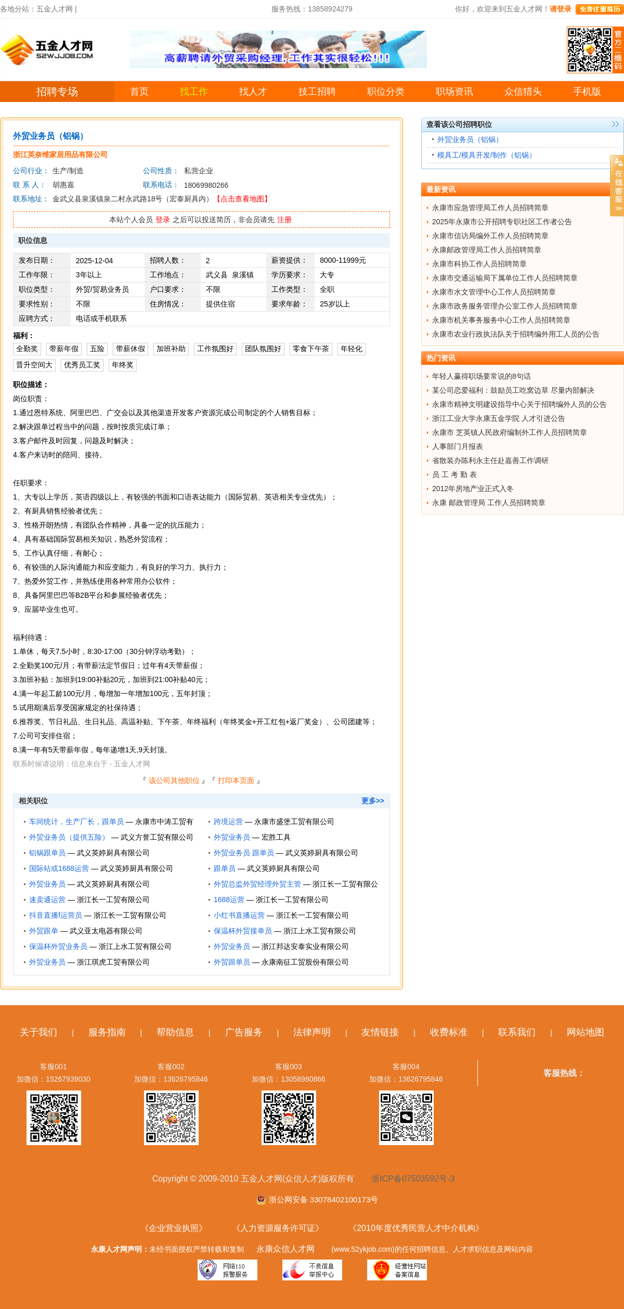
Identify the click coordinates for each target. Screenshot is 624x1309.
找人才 (253, 91)
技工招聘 (317, 91)
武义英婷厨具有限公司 (113, 853)
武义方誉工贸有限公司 (157, 837)
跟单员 (225, 868)
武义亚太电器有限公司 (106, 931)
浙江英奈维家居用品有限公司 (60, 154)
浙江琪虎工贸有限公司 (113, 962)
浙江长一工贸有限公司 (113, 899)
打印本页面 (236, 780)
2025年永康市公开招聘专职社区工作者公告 (502, 221)
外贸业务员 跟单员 (244, 853)
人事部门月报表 (457, 446)
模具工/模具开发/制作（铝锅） (486, 155)
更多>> (372, 801)
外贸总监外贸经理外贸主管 (257, 884)
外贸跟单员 (232, 962)
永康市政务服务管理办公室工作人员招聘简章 (505, 306)
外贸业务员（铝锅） (470, 139)
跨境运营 (228, 821)
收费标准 (448, 1032)
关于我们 (38, 1032)
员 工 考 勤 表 (454, 474)
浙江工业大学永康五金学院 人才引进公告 (498, 418)
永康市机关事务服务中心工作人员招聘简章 (501, 320)
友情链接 (380, 1032)
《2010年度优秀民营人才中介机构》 (416, 1228)
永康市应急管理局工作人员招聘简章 (490, 207)
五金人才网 (54, 9)
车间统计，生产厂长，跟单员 (76, 821)
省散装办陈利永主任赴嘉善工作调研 (490, 460)
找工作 (194, 91)
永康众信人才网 (285, 1248)
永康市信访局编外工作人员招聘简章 (490, 236)
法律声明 (312, 1032)
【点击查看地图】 (242, 199)
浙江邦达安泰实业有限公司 (305, 946)
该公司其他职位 (174, 780)
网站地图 (585, 1032)
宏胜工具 (276, 837)
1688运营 (229, 899)
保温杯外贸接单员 (243, 931)
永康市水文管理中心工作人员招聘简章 (494, 292)
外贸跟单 (43, 931)
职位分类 (386, 91)
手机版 (587, 91)
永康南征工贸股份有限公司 (305, 962)
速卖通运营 (47, 899)
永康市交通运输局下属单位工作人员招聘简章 (505, 278)
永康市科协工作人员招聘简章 (479, 264)
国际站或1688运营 (59, 868)
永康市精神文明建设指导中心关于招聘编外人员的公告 (519, 404)
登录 (162, 219)
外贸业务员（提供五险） (69, 837)
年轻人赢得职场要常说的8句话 (481, 376)
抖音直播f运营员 (55, 915)
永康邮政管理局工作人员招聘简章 (486, 250)
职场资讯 (454, 91)
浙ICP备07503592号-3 (412, 1178)
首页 (139, 91)
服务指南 (107, 1032)
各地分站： (18, 9)
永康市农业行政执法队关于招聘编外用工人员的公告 (516, 334)
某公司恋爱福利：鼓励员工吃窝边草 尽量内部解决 (513, 390)
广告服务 (244, 1032)
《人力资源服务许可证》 (277, 1228)
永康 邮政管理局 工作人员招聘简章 (488, 502)
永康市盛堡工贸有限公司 (294, 821)
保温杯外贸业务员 (58, 946)
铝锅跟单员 (47, 853)
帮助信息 (175, 1032)
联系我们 (517, 1032)
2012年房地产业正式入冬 (473, 488)
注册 (284, 219)
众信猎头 (523, 91)
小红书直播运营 (239, 915)
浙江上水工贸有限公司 (319, 931)
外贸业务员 (232, 837)
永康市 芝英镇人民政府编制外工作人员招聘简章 (509, 432)
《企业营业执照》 (173, 1228)
